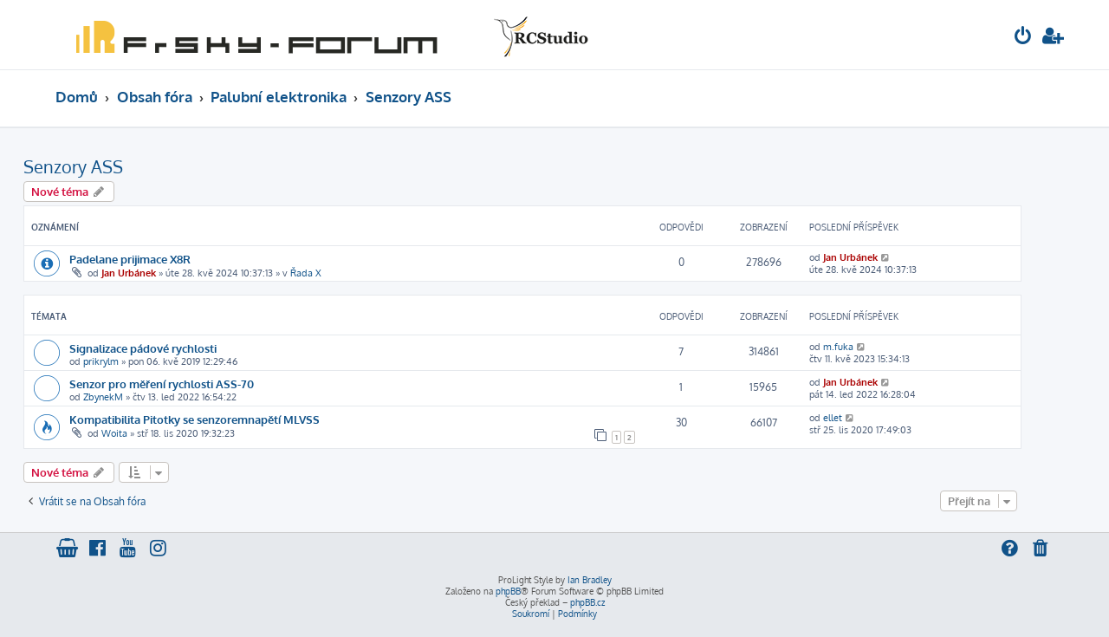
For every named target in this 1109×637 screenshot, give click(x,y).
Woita (114, 433)
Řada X (305, 273)
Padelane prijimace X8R (130, 258)
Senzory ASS (73, 166)
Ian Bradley (589, 580)
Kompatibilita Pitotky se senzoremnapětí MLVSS (194, 419)
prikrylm (101, 361)
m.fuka (838, 347)
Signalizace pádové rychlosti (143, 348)
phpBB (508, 591)
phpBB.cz (587, 602)
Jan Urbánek (128, 273)
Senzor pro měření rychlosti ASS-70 (161, 383)
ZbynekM (103, 397)
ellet (832, 418)
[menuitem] (1023, 37)
